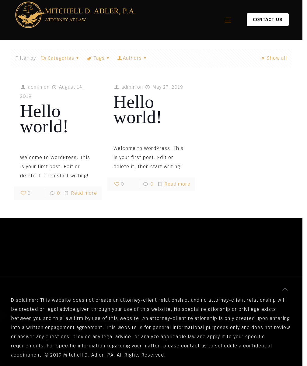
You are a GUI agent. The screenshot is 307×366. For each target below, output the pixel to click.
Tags (98, 58)
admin (35, 87)
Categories (60, 58)
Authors (132, 58)
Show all (273, 58)
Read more (84, 193)
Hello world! (44, 118)
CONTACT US (268, 19)
